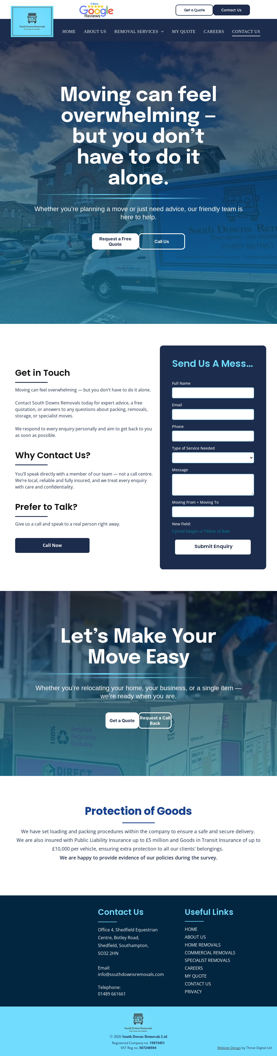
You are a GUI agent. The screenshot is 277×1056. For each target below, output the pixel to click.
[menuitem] (69, 31)
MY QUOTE (196, 976)
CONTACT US (198, 984)
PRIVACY (193, 992)
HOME (191, 929)
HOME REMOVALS (203, 945)
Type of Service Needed (193, 448)
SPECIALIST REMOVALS (207, 960)
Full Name (181, 383)
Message (180, 469)
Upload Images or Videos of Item (201, 531)
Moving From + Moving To (195, 502)
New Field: (181, 523)
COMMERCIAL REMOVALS (210, 953)
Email (177, 404)
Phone (178, 426)
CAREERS (194, 968)
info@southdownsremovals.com (131, 974)
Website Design (229, 1047)
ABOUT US (195, 937)
